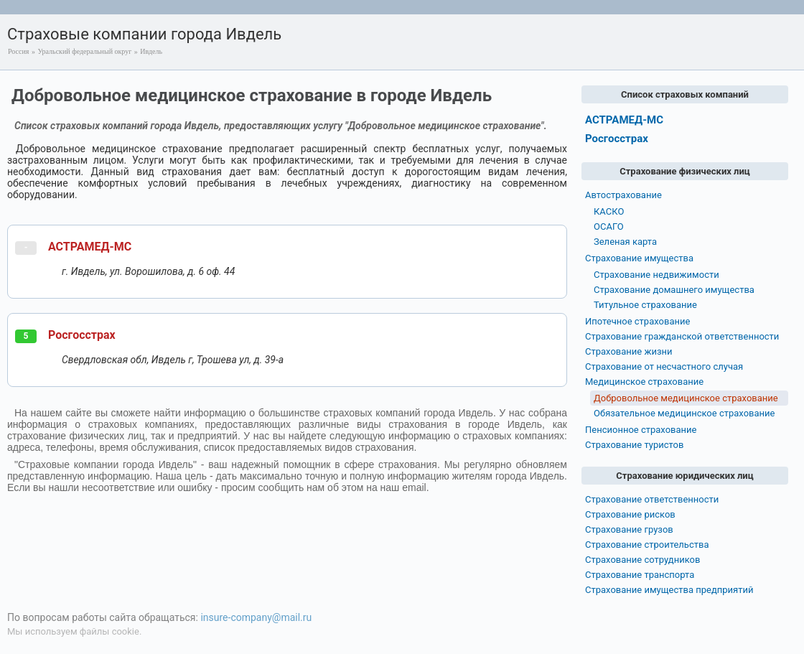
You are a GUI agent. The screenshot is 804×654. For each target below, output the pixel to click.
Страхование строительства (647, 544)
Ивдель (151, 51)
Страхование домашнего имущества (674, 289)
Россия (18, 51)
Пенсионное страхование (640, 429)
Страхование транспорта (639, 574)
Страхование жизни (629, 351)
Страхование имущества (639, 258)
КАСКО (609, 211)
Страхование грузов (629, 529)
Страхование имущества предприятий (669, 589)
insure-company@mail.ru (256, 617)
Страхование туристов (634, 444)
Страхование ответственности (652, 499)
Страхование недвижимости (656, 274)
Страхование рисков (630, 514)
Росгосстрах (82, 335)
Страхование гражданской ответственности (682, 336)
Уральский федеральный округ (84, 51)
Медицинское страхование (644, 381)
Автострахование (623, 195)
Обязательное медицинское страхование (684, 413)
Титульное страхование (645, 304)
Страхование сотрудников (642, 559)
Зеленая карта (625, 241)
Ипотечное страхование (637, 321)
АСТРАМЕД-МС (89, 246)
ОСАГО (609, 226)
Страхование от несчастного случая (664, 366)
